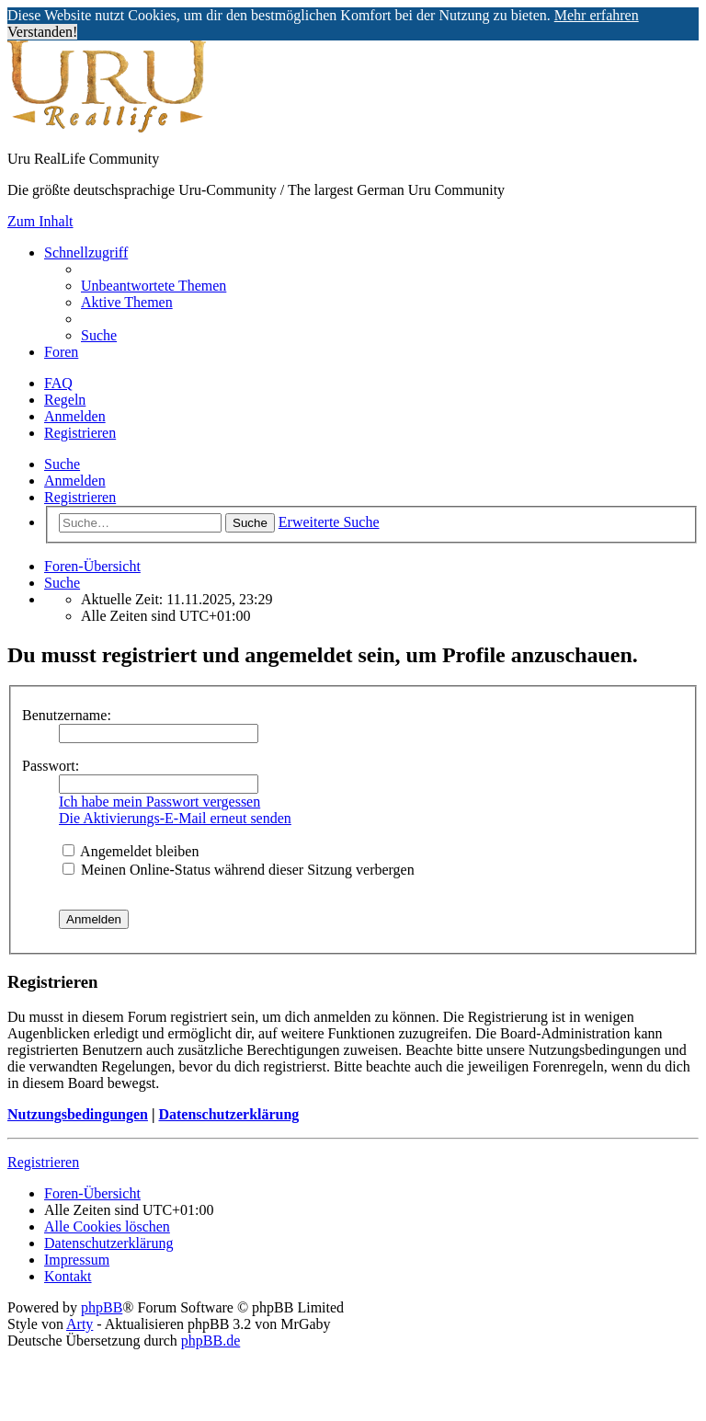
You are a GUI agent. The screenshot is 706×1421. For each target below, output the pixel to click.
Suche (62, 464)
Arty (79, 1324)
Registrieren (80, 497)
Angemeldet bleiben (131, 851)
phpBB (101, 1307)
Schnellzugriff (86, 252)
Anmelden (75, 480)
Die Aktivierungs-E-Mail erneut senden (175, 818)
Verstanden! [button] (42, 32)
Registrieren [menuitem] (80, 433)
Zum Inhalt (40, 221)
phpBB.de (210, 1340)
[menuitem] (153, 285)
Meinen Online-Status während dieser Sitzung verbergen (239, 869)
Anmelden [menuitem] (75, 416)
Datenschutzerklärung (228, 1114)
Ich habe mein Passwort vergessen (159, 801)
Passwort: (50, 766)
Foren (61, 352)
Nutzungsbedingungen (77, 1114)
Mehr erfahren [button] (596, 15)
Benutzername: (66, 715)
